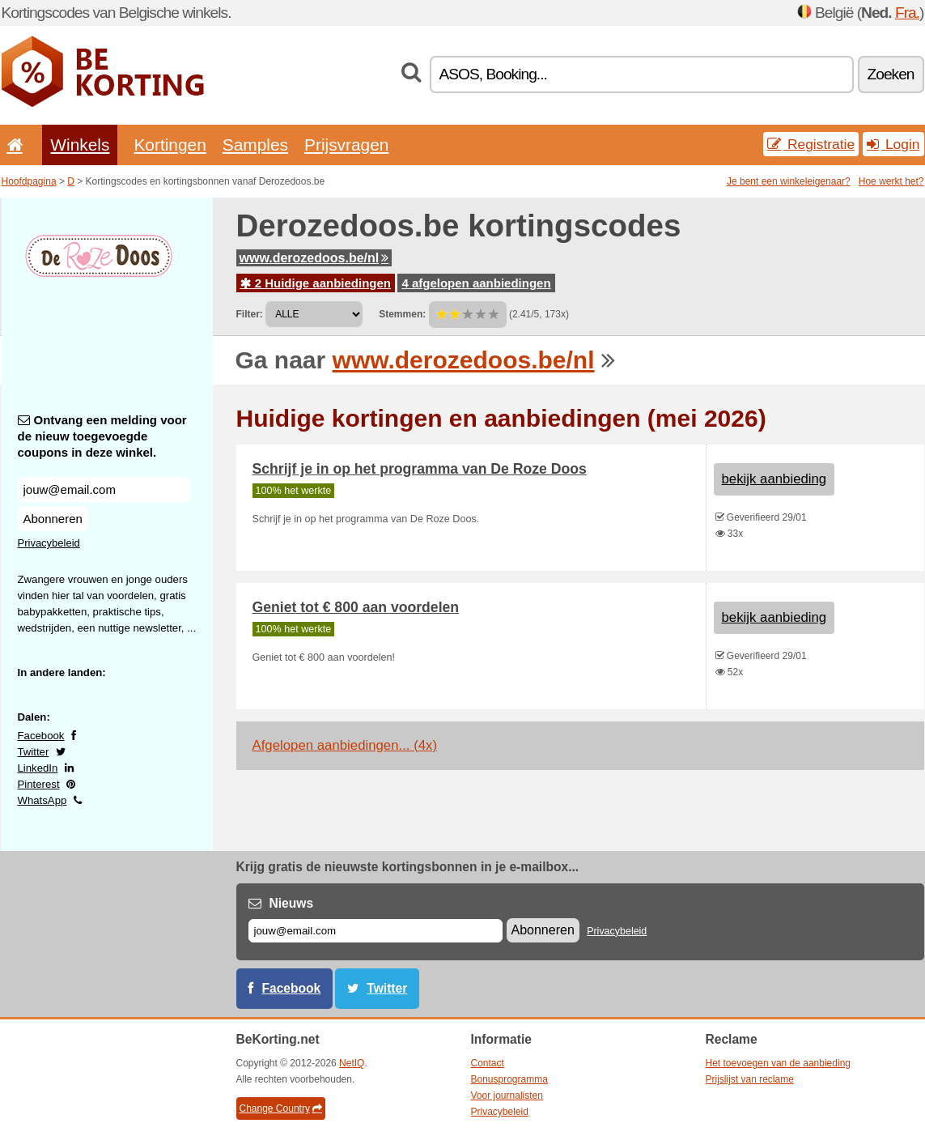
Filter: (249, 314)
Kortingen (170, 144)
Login (893, 144)
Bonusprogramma (509, 1079)
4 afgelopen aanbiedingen (475, 283)
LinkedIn (38, 768)
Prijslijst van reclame (750, 1079)
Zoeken (891, 74)
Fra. (907, 12)
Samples (255, 144)
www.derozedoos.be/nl (314, 258)
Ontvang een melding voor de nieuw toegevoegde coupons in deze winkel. (102, 436)
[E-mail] (375, 930)
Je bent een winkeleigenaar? (789, 181)
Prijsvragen (346, 144)
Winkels (79, 144)
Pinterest (39, 784)
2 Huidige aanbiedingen (316, 283)
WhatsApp (42, 800)
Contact (487, 1063)
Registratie (811, 144)
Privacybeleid (49, 543)
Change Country (281, 1108)
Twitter (33, 752)
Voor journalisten (507, 1095)
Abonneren (53, 518)
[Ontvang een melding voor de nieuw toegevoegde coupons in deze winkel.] (104, 489)
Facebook (41, 736)
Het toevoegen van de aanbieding (778, 1063)
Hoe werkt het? (891, 181)
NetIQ (351, 1063)
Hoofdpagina (29, 181)
